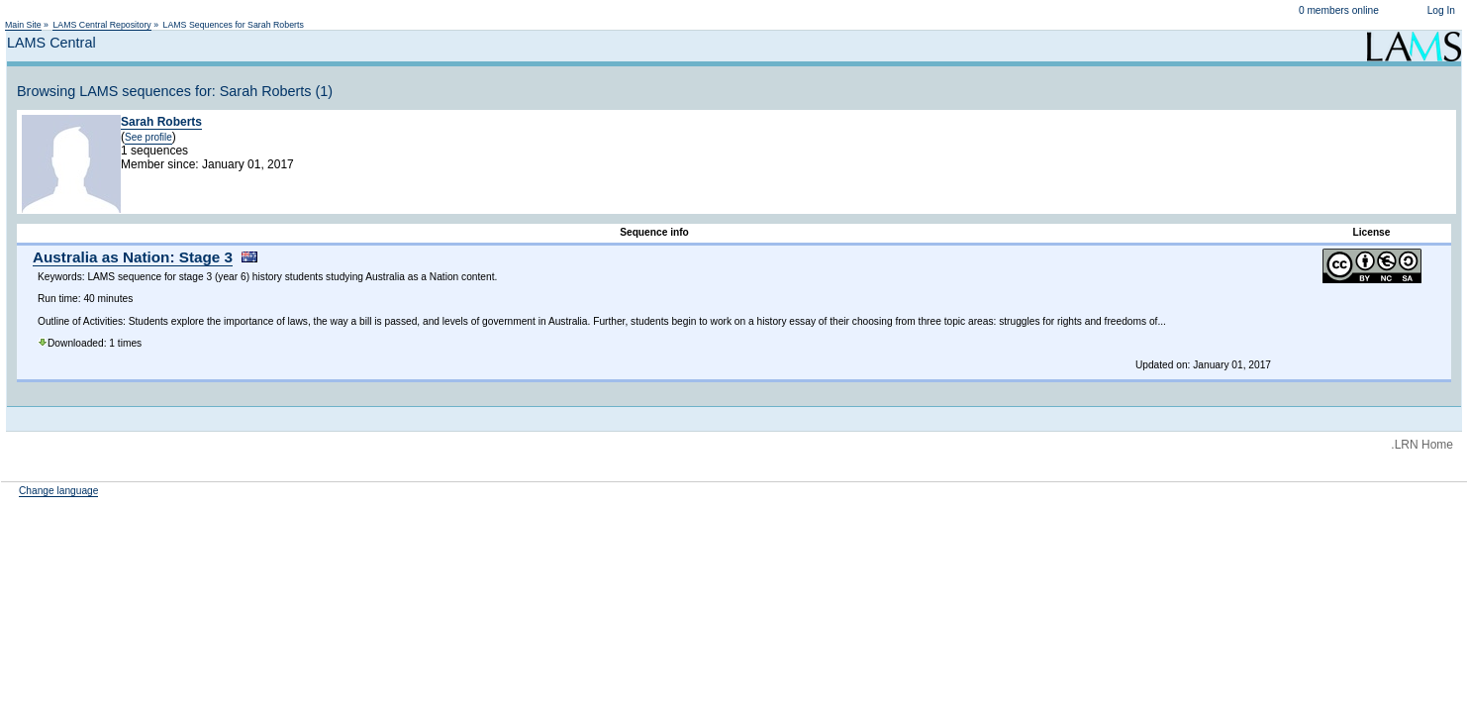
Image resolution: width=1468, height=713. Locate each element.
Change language (58, 490)
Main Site (23, 25)
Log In (1441, 10)
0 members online (1339, 10)
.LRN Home (1422, 445)
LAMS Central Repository (101, 25)
